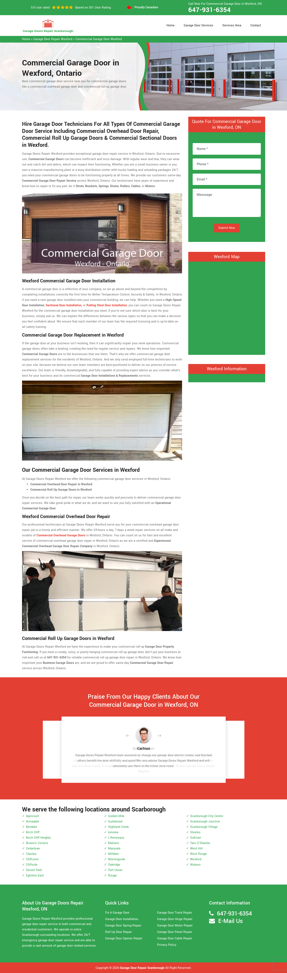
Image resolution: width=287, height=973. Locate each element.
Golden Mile (116, 816)
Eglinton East (35, 875)
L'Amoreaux (116, 838)
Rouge (112, 875)
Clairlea (31, 854)
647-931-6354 (209, 10)
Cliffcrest (32, 859)
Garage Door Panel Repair (174, 932)
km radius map (226, 307)
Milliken (113, 854)
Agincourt (32, 816)
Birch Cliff (32, 832)
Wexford (195, 859)
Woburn (195, 865)
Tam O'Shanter (200, 843)
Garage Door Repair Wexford (52, 39)
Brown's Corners (37, 843)
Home (170, 25)
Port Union (115, 870)
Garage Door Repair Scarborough (142, 968)
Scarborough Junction (205, 821)
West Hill (196, 848)
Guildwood (115, 821)
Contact (255, 25)
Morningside (116, 859)
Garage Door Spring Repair (123, 925)
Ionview (113, 832)
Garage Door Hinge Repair (174, 919)
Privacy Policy (166, 945)
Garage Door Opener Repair (123, 938)
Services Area (231, 25)
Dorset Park (34, 870)
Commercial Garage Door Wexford (98, 39)
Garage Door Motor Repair (175, 925)
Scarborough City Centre (206, 816)
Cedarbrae (33, 848)
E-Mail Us (230, 921)
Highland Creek (118, 827)
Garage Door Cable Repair (174, 938)
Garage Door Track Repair (174, 913)
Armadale (32, 821)
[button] (131, 736)
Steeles (195, 832)
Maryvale (114, 848)
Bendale (31, 827)
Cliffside (31, 865)
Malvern (113, 843)
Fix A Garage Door (117, 913)
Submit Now (226, 228)
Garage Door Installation (121, 919)
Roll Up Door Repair (118, 932)
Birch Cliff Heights (38, 838)
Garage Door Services (198, 25)
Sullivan (195, 838)
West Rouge (198, 854)
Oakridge (114, 865)
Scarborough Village (204, 827)
